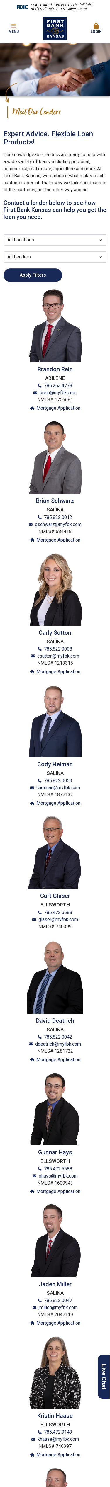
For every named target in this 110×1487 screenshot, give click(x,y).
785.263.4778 (58, 385)
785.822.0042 (58, 1037)
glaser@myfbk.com (58, 919)
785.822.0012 (58, 517)
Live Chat (103, 1376)
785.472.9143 (58, 1432)
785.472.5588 (58, 912)
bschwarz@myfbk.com (58, 524)
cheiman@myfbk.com (58, 787)
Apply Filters (33, 275)
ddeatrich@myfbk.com (58, 1044)
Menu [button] (14, 28)
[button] (96, 28)
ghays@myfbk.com (58, 1176)
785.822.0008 (58, 649)
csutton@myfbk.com (58, 656)
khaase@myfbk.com (58, 1439)
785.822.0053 (58, 780)
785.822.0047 (58, 1300)
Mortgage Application (58, 408)
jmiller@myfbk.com (58, 1307)
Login (96, 28)
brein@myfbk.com (58, 392)
